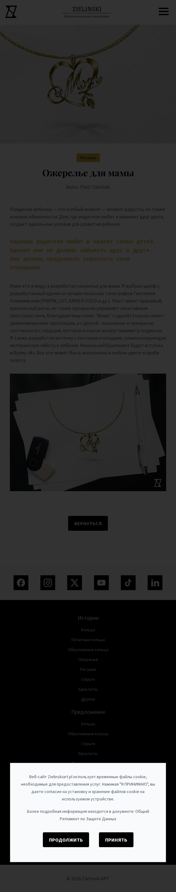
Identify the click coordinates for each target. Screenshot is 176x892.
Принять (116, 840)
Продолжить (66, 840)
